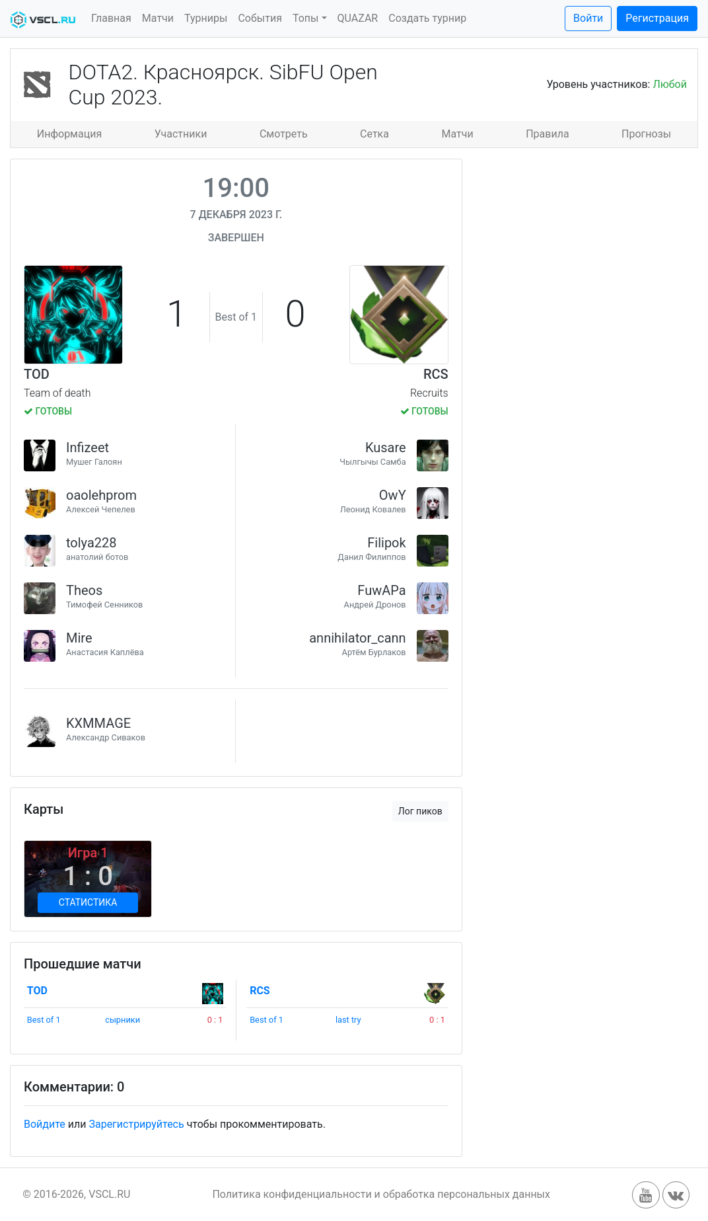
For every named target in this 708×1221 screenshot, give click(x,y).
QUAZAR (357, 18)
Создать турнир (427, 18)
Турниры (205, 18)
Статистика (88, 902)
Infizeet (87, 447)
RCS (435, 374)
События (260, 18)
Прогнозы (646, 134)
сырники (122, 1020)
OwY (392, 495)
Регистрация (657, 18)
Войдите (44, 1124)
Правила (547, 134)
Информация (69, 134)
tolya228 (91, 543)
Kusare (385, 447)
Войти (588, 18)
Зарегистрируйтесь (136, 1124)
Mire (79, 638)
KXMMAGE (98, 723)
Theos (84, 590)
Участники (181, 134)
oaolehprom (101, 495)
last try (348, 1020)
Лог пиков (420, 811)
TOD (37, 374)
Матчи (158, 18)
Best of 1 (44, 1020)
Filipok (386, 543)
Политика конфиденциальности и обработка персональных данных (381, 1194)
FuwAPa (381, 590)
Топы (306, 18)
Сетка (374, 134)
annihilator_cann (357, 638)
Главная (111, 18)
